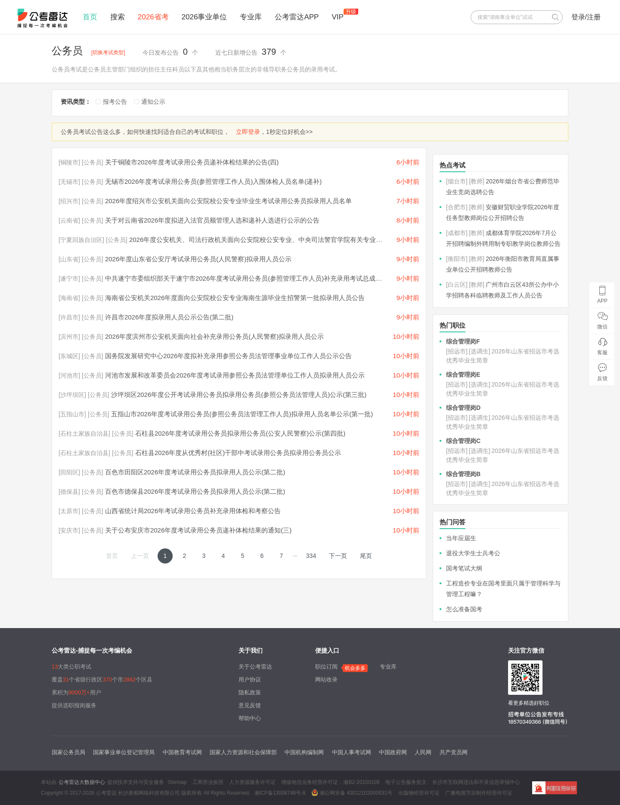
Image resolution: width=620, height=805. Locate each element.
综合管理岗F (463, 341)
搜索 (117, 17)
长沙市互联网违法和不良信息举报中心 (476, 782)
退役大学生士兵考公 (473, 553)
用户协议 (250, 679)
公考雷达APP (297, 17)
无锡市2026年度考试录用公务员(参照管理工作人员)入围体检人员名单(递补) (213, 181)
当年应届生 (461, 538)
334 (311, 555)
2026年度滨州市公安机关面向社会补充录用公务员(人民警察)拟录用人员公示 (214, 336)
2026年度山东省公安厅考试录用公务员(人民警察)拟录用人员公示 (198, 259)
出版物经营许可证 (419, 793)
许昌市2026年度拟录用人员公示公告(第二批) (169, 317)
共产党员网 (454, 752)
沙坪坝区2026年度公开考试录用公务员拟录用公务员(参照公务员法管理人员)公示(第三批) (238, 394)
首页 (90, 17)
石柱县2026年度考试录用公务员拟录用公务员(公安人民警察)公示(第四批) (240, 433)
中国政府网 (393, 752)
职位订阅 (326, 666)
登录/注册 (586, 17)
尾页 (366, 555)
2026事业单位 (204, 17)
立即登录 (248, 131)
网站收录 (326, 679)
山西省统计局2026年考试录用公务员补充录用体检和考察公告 (193, 510)
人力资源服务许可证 (252, 782)
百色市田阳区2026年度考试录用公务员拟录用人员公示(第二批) (195, 472)
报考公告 (115, 101)
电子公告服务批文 (406, 782)
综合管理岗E (463, 374)
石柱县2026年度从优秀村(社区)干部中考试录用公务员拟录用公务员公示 (238, 452)
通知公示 (153, 101)
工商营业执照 (207, 782)
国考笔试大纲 (464, 568)
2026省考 (153, 17)
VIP (337, 17)
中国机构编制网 (304, 752)
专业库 (251, 17)
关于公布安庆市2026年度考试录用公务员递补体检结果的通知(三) (198, 530)
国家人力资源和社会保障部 (243, 752)
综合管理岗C (463, 440)
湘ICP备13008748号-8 (280, 793)
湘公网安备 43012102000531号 (351, 792)
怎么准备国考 (464, 609)
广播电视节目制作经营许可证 (478, 793)
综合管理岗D (463, 407)
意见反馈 (250, 705)
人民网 (423, 752)
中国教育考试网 (182, 752)
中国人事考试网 (351, 752)
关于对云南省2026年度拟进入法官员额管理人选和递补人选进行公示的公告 (212, 220)
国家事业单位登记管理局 (124, 752)
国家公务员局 (68, 752)
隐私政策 (250, 692)
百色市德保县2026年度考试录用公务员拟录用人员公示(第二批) (195, 491)
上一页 (140, 555)
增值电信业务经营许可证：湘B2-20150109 (330, 782)
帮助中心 (250, 718)
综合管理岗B (463, 474)
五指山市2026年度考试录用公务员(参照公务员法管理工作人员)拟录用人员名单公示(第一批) (242, 414)
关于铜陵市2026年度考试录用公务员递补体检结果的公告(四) (192, 162)
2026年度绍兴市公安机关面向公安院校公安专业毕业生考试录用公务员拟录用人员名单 (228, 200)
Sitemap (176, 782)
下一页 (338, 555)
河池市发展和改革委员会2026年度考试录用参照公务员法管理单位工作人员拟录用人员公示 (235, 375)
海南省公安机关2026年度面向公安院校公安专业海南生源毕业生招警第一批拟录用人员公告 (235, 297)
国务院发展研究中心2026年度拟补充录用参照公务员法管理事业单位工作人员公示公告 (228, 355)
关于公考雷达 (255, 666)
